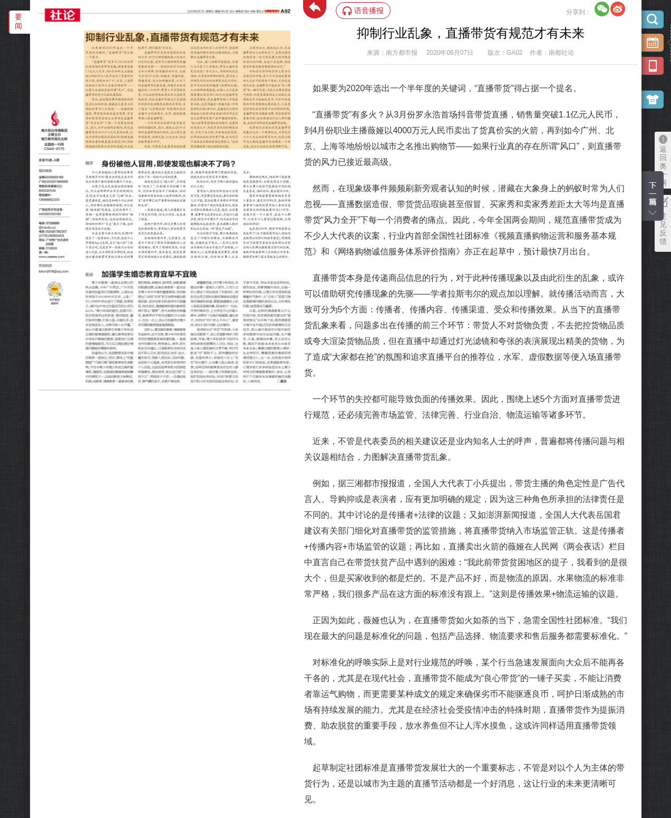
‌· (85, 36)
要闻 (18, 21)
